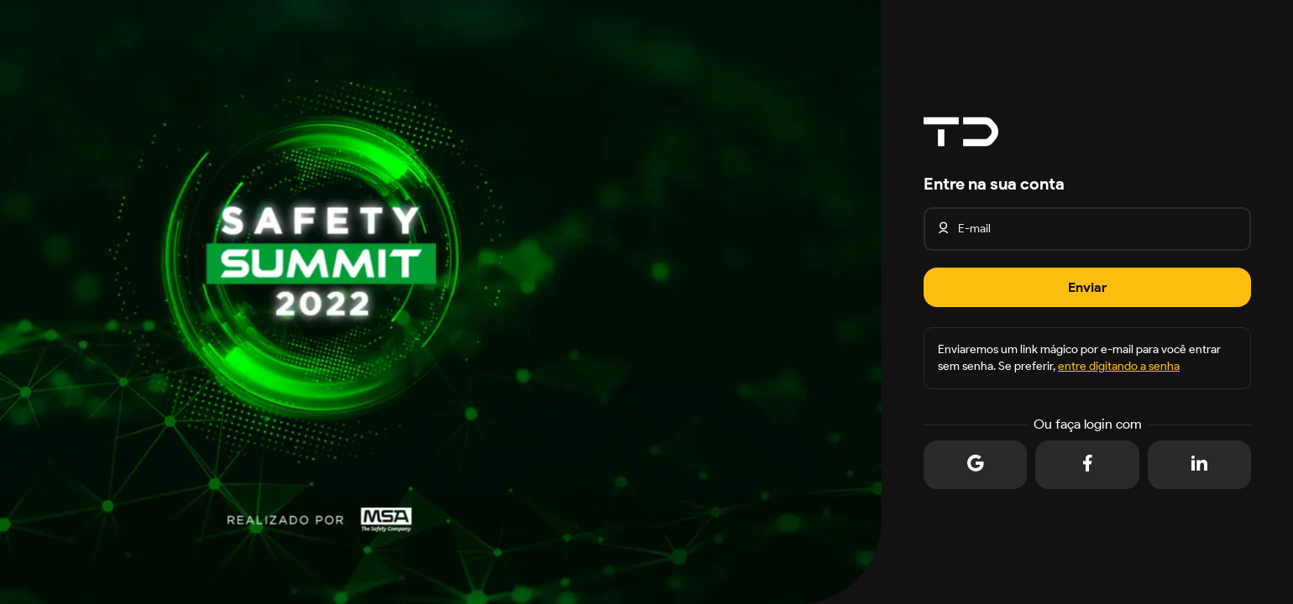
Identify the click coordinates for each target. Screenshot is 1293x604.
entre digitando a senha (1119, 366)
